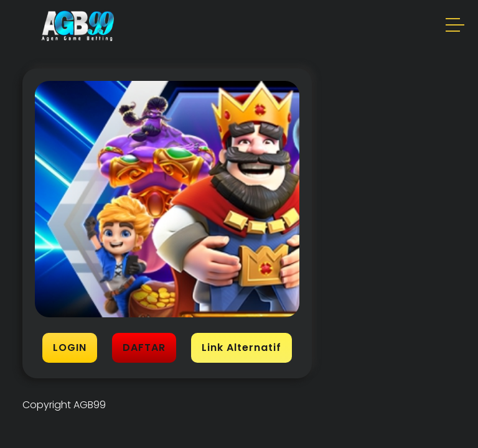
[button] (456, 26)
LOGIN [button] (70, 347)
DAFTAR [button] (144, 347)
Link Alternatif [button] (241, 347)
